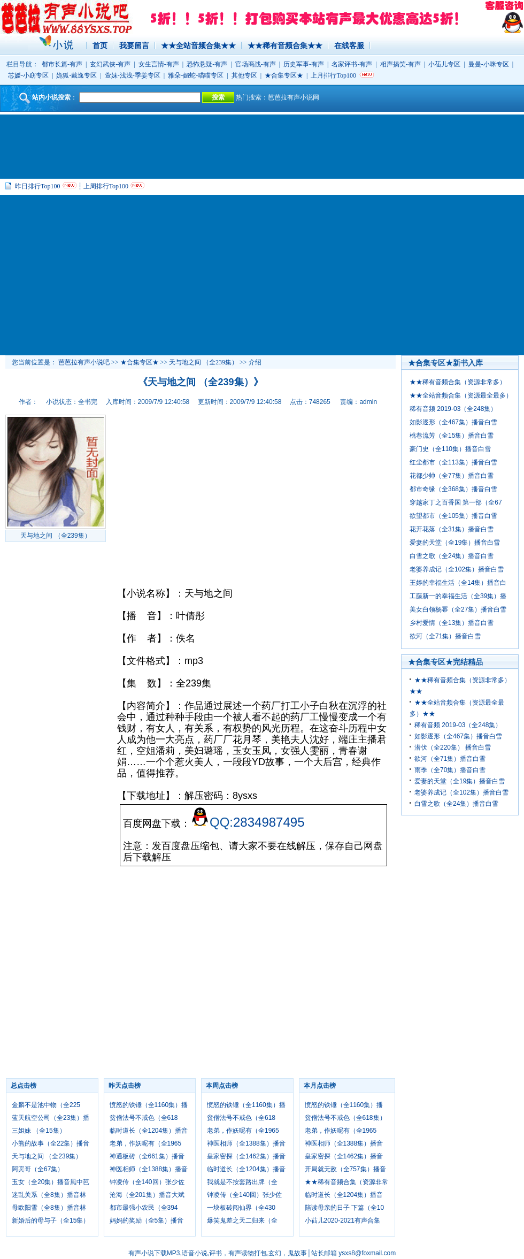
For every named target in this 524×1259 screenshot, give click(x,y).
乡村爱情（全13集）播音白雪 (452, 623)
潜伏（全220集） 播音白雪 (452, 747)
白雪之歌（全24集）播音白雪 (452, 556)
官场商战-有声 (255, 64)
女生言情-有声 (158, 64)
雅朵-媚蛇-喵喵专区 (196, 75)
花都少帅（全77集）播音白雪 (452, 475)
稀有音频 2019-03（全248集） (453, 409)
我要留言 (134, 45)
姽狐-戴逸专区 (76, 75)
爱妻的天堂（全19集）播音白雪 (455, 542)
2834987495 (268, 822)
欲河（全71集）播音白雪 (445, 636)
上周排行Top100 (106, 186)
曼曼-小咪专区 (488, 64)
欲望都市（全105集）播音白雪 (453, 516)
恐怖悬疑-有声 (207, 64)
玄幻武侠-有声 (110, 64)
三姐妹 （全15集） (39, 1130)
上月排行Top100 (333, 75)
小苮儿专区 (444, 64)
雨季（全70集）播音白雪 (450, 770)
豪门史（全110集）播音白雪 (450, 449)
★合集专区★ (284, 75)
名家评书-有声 (352, 64)
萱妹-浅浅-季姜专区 (132, 75)
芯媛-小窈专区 (28, 75)
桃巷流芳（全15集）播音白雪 (452, 435)
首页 (100, 45)
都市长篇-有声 (62, 64)
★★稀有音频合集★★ (285, 45)
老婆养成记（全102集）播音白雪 (457, 569)
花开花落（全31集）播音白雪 (452, 529)
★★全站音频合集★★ (198, 45)
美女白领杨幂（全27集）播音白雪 (458, 609)
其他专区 (244, 75)
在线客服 (349, 45)
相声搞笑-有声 (400, 64)
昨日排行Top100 (37, 186)
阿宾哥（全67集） (38, 1169)
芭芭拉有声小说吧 (84, 362)
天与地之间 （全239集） (203, 362)
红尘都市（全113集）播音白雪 (453, 462)
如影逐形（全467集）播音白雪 (453, 422)
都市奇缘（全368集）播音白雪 (453, 489)
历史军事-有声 (303, 64)
